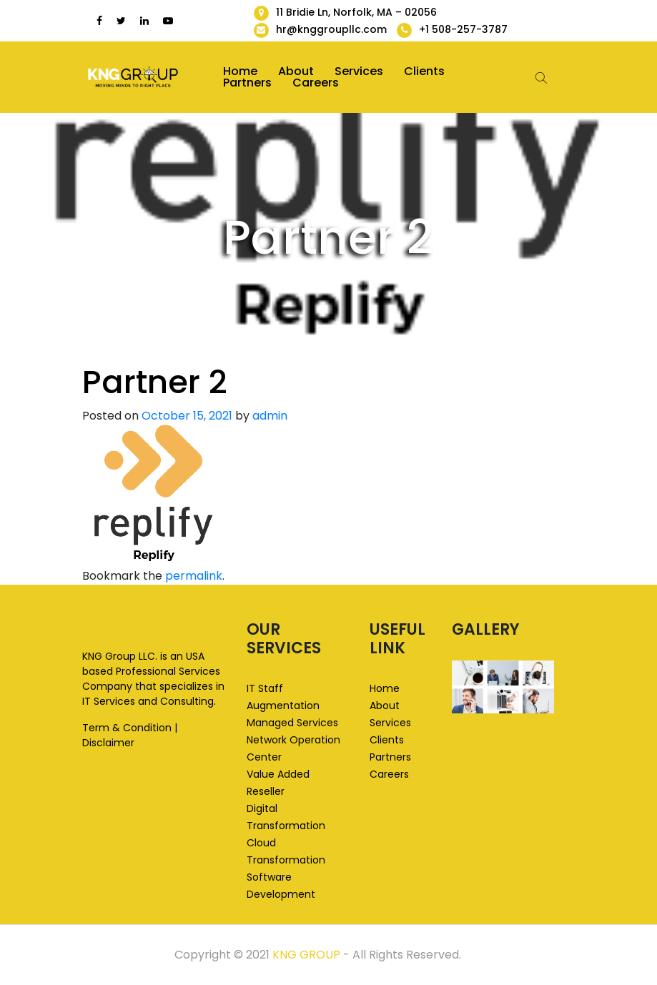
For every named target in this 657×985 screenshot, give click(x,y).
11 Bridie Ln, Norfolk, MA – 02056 (356, 12)
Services (359, 71)
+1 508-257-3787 (463, 29)
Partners (247, 83)
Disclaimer (108, 743)
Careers (315, 83)
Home (240, 71)
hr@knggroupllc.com (331, 29)
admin (269, 415)
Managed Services (292, 723)
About (296, 71)
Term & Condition (127, 728)
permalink (193, 576)
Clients (424, 71)
